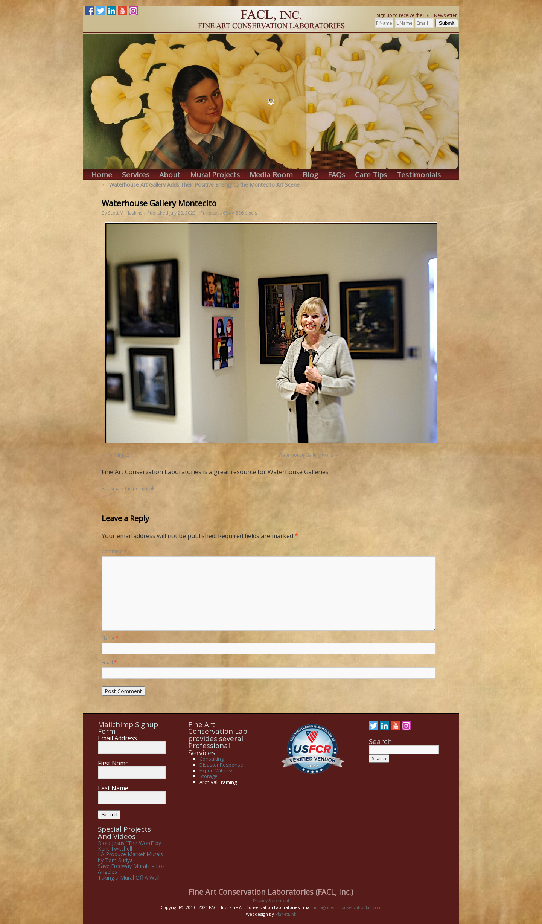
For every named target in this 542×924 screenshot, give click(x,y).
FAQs (336, 174)
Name (110, 638)
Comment (114, 551)
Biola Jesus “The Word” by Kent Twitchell (129, 845)
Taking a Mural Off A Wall (129, 877)
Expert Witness (216, 770)
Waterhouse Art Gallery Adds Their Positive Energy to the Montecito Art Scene (201, 184)
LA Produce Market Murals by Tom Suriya (130, 857)
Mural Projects (215, 174)
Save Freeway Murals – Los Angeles (131, 868)
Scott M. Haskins (125, 213)
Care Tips (371, 174)
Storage (208, 776)
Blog (310, 174)
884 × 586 (233, 213)
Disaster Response (221, 764)
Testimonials (419, 174)
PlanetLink (285, 914)
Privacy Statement (271, 900)
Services (135, 174)
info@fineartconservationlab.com (348, 907)
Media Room (271, 174)
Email (109, 662)
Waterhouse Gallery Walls (306, 455)
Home (101, 174)
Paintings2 (118, 455)
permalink (143, 488)
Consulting (211, 758)
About (169, 174)
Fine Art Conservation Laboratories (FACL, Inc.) (271, 892)
